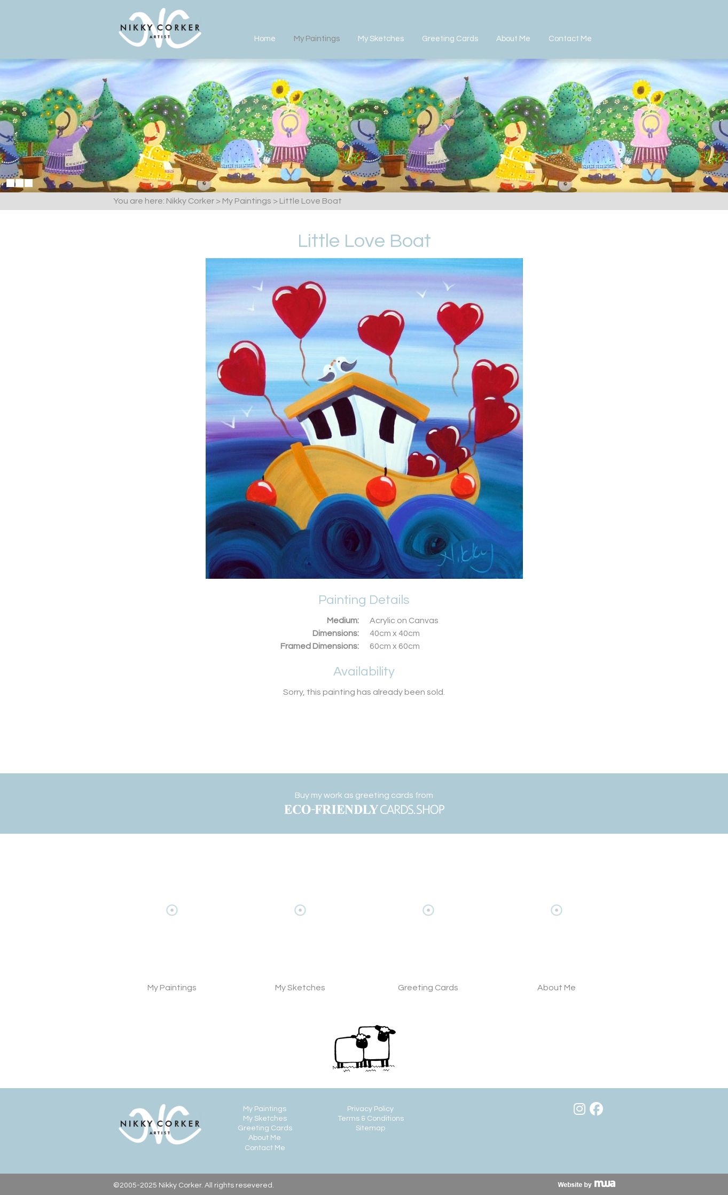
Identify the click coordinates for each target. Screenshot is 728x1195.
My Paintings (317, 39)
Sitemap (370, 1128)
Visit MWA (586, 1184)
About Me (513, 39)
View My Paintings (172, 926)
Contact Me (570, 39)
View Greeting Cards (428, 926)
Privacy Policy (370, 1109)
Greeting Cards (450, 39)
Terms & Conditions (371, 1118)
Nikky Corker (160, 28)
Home (265, 39)
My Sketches (381, 39)
